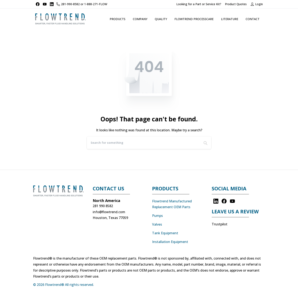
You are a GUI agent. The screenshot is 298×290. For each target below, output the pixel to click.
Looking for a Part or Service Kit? (198, 4)
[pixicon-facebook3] (224, 201)
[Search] (143, 143)
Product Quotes (236, 4)
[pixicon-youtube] (232, 201)
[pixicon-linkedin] (216, 201)
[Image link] (60, 193)
